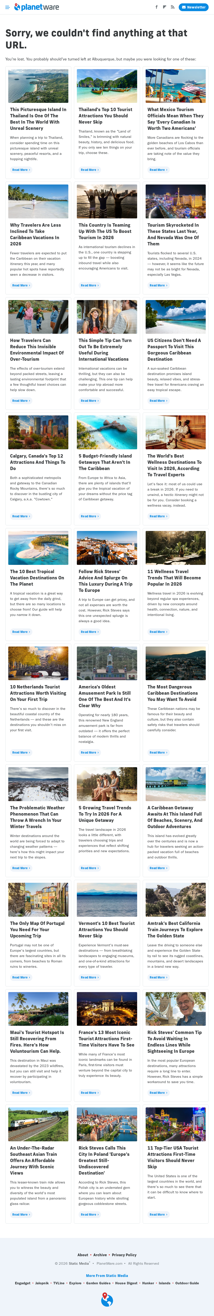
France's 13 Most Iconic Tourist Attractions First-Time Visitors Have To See (106, 1039)
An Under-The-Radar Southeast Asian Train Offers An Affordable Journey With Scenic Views (33, 1160)
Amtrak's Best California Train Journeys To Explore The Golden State (175, 929)
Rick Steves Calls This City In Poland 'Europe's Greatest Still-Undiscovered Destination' (104, 1160)
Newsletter (194, 7)
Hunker (148, 1283)
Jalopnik (42, 1283)
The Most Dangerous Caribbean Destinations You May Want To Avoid (172, 693)
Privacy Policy (124, 1255)
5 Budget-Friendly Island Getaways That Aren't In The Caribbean (105, 462)
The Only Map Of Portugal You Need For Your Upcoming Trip (37, 929)
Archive (100, 1255)
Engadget (23, 1283)
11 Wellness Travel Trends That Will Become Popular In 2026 (174, 578)
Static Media (79, 1263)
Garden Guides (98, 1283)
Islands (165, 1283)
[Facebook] (157, 8)
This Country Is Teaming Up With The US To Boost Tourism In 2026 (105, 231)
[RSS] (173, 8)
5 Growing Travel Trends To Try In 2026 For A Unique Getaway (105, 814)
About (83, 1255)
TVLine (59, 1283)
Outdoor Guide (187, 1283)
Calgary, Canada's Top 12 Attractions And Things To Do (37, 462)
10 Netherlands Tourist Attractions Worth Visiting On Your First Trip (38, 693)
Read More (20, 170)
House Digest (126, 1283)
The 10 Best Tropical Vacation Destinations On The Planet (37, 578)
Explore (75, 1283)
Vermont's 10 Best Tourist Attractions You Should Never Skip (107, 929)
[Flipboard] (165, 8)
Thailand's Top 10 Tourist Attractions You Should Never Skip (105, 116)
